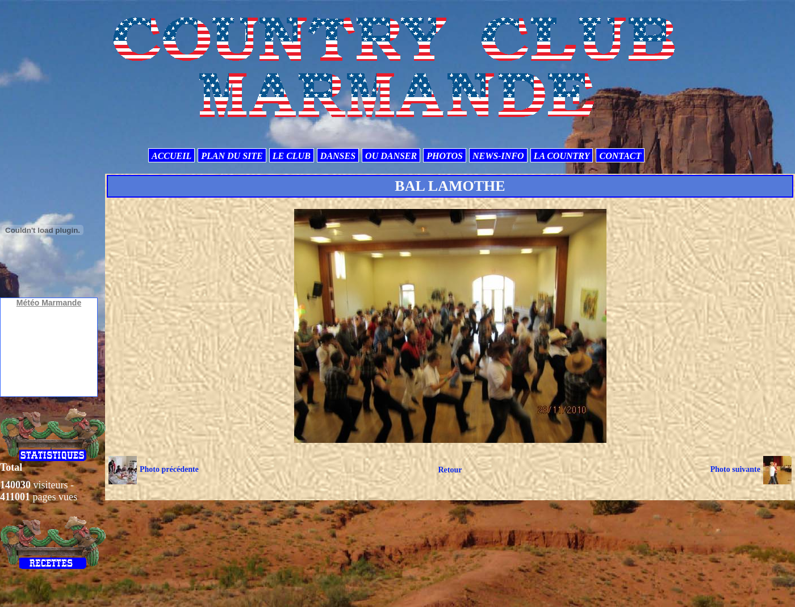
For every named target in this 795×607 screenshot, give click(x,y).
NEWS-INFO (498, 156)
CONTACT (620, 156)
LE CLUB (292, 156)
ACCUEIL (171, 156)
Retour (450, 470)
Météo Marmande (48, 302)
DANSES (337, 156)
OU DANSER (391, 156)
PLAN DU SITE (231, 156)
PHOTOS (444, 156)
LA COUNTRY (562, 156)
